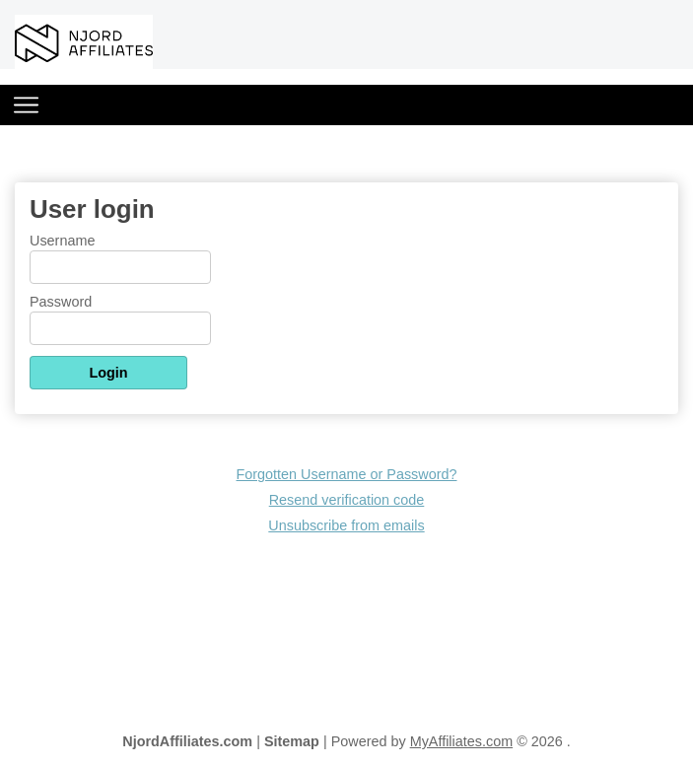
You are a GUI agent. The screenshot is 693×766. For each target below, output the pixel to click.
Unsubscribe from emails (346, 525)
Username (62, 240)
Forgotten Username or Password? (347, 474)
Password (61, 302)
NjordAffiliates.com (187, 741)
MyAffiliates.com (462, 741)
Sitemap (291, 741)
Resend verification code (347, 500)
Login (108, 373)
